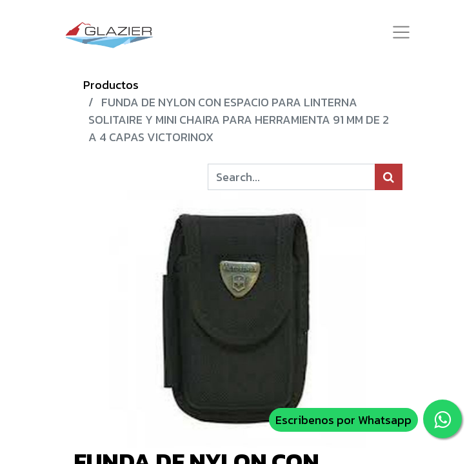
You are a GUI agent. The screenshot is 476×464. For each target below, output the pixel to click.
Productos (111, 84)
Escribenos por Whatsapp (343, 420)
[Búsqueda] (388, 177)
